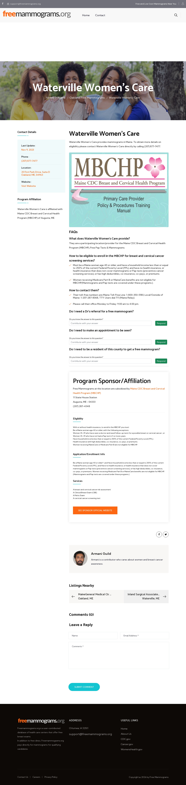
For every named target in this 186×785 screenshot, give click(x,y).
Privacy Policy (51, 777)
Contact (100, 15)
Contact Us (22, 777)
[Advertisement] (93, 42)
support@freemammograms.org (24, 3)
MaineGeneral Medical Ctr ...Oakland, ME (91, 596)
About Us (126, 733)
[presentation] (88, 677)
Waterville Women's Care (124, 97)
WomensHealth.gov (131, 749)
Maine (61, 97)
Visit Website (28, 185)
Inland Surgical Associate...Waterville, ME (147, 596)
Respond (161, 323)
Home (86, 15)
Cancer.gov (127, 744)
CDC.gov (125, 739)
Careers (36, 777)
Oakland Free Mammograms (87, 97)
